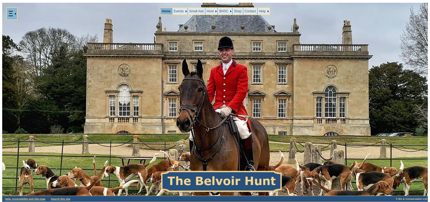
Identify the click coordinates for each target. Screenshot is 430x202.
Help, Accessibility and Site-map (25, 198)
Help (262, 11)
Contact (250, 11)
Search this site (60, 198)
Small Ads (196, 11)
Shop (238, 11)
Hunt (210, 11)
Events (179, 11)
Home (166, 11)
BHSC (223, 11)
